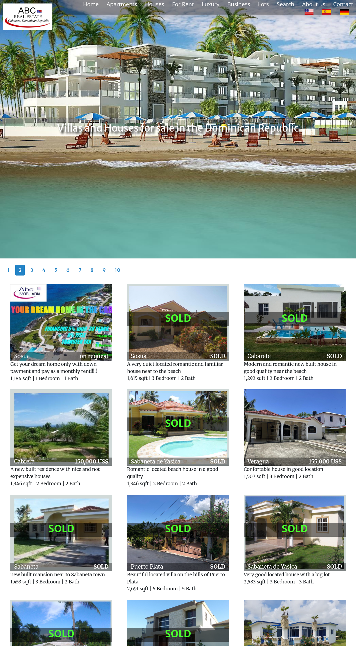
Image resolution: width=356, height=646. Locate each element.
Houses (154, 4)
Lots (263, 4)
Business (238, 4)
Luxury (210, 4)
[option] (309, 11)
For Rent (183, 4)
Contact (343, 4)
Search (285, 4)
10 (117, 270)
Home (91, 4)
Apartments (122, 4)
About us (313, 4)
